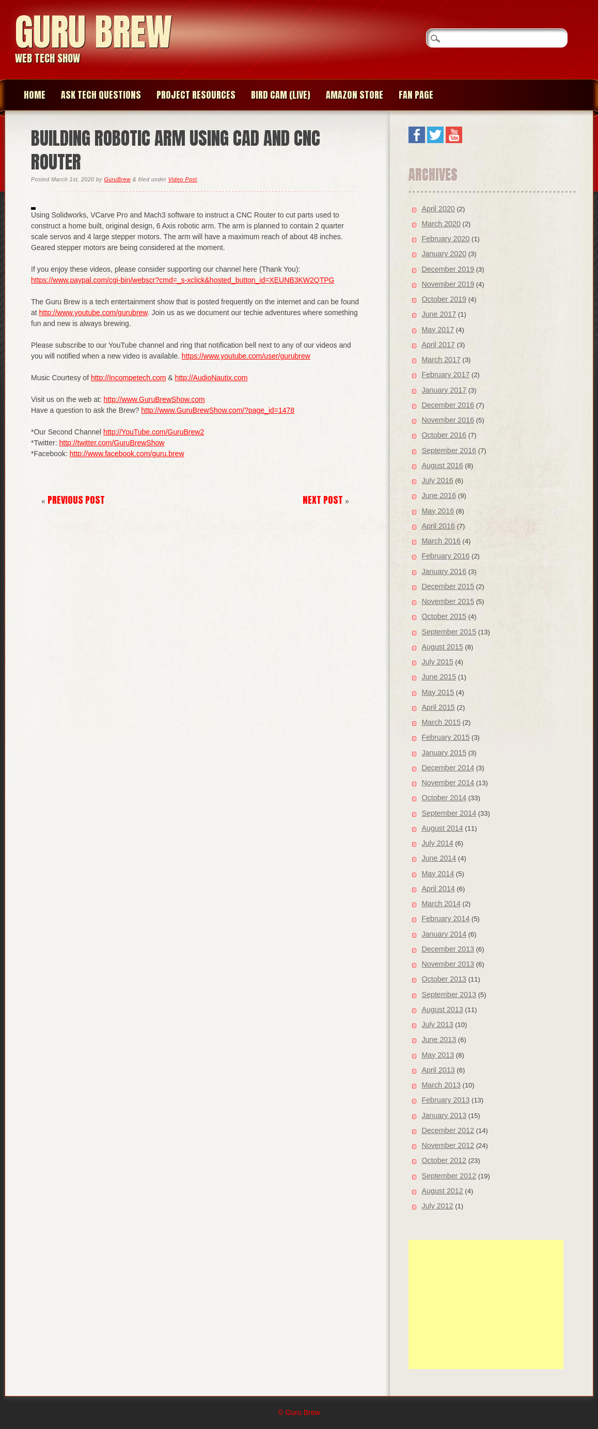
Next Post (323, 500)
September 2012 (448, 1176)
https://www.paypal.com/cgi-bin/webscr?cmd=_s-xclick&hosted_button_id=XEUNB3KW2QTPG (182, 280)
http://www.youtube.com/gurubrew (93, 312)
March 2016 (441, 541)
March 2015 (441, 722)
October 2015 (443, 616)
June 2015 (438, 677)
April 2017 (437, 344)
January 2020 (443, 254)
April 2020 (437, 209)
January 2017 (443, 390)
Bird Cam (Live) (280, 95)
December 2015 (447, 586)
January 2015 (443, 753)
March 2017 (441, 359)
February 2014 (445, 918)
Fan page (416, 95)
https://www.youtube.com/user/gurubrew (246, 356)
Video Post (182, 179)
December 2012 (447, 1130)
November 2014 (447, 783)
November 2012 (447, 1145)
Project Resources (195, 95)
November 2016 (447, 420)
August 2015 (442, 647)
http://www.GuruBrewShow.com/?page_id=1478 (217, 410)
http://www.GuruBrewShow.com (154, 399)
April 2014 (437, 888)
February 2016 (445, 556)
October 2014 (443, 798)
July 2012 (437, 1206)
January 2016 (443, 571)
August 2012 (442, 1191)
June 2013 (438, 1039)
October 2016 (443, 435)
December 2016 (447, 405)
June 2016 (438, 495)
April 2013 (437, 1070)
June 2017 (438, 314)
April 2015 (437, 707)
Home (34, 95)
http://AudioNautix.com (211, 378)
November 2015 (447, 601)
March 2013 (441, 1085)
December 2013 (447, 949)
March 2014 (441, 903)
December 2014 (447, 768)
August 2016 (442, 465)
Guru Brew (93, 32)
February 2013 (445, 1100)
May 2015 (437, 692)
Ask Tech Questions (101, 95)
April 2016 (437, 526)
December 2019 (447, 269)
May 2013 (437, 1055)
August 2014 (442, 828)
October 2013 (443, 979)
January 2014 (443, 934)
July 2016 (437, 480)
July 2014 (437, 843)
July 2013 (437, 1024)
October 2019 (443, 299)
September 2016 (448, 450)
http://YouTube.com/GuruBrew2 (153, 432)
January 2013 (443, 1115)
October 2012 (443, 1160)
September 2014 (448, 813)
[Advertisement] (485, 1304)
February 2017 (445, 374)
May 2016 (437, 511)
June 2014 (438, 858)
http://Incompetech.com (128, 378)
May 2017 (437, 329)
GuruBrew (117, 179)
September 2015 (448, 632)
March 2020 (441, 224)
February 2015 (445, 737)
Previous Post (76, 500)
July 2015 (437, 662)
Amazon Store (354, 95)
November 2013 (447, 964)
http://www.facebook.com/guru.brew (127, 453)
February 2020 (445, 239)
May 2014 (437, 873)
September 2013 (448, 994)
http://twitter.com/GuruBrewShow (111, 443)
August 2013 (442, 1009)
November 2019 (447, 284)
